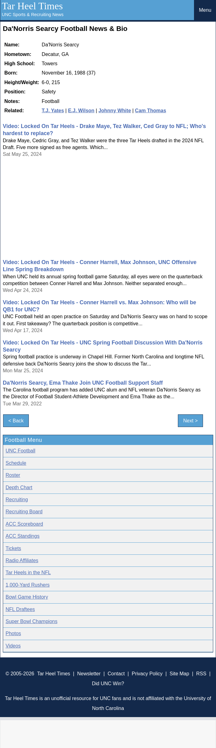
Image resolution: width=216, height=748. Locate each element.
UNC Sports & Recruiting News (33, 14)
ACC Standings (22, 536)
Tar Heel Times (32, 5)
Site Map (179, 673)
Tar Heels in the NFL (28, 572)
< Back (16, 420)
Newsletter (89, 673)
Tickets (13, 548)
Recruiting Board (24, 511)
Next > (190, 420)
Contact (116, 673)
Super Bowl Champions (31, 621)
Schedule (16, 463)
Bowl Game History (27, 597)
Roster (13, 475)
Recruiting (17, 499)
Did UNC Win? (108, 683)
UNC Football (20, 450)
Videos (13, 645)
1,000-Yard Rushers (28, 585)
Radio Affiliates (22, 560)
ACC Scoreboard (24, 524)
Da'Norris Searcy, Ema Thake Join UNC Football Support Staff (83, 383)
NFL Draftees (20, 609)
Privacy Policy (147, 673)
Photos (13, 633)
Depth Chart (19, 487)
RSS (201, 673)
